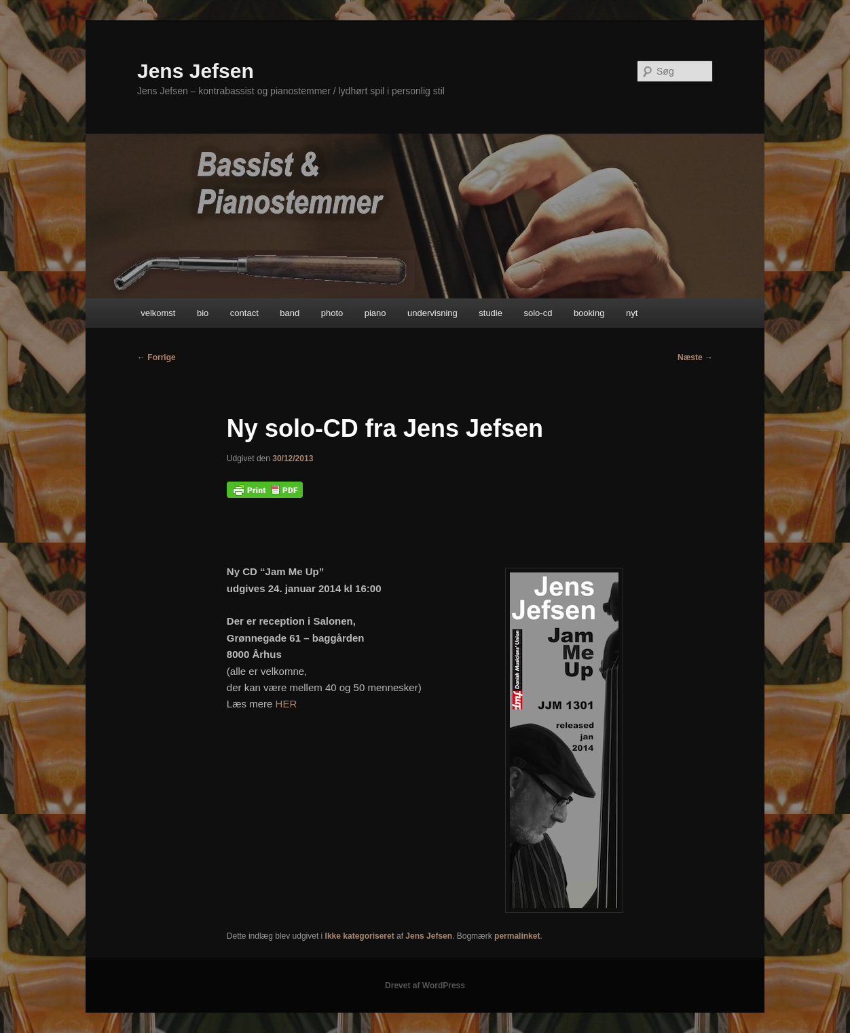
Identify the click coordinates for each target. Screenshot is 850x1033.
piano (375, 313)
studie (490, 313)
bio (202, 313)
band (289, 313)
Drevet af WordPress (425, 985)
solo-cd (537, 313)
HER (286, 703)
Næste (695, 357)
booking (589, 313)
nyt (632, 313)
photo (332, 313)
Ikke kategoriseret (359, 936)
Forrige (156, 357)
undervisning (432, 313)
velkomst (158, 313)
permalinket (517, 936)
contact (244, 313)
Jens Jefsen (195, 71)
